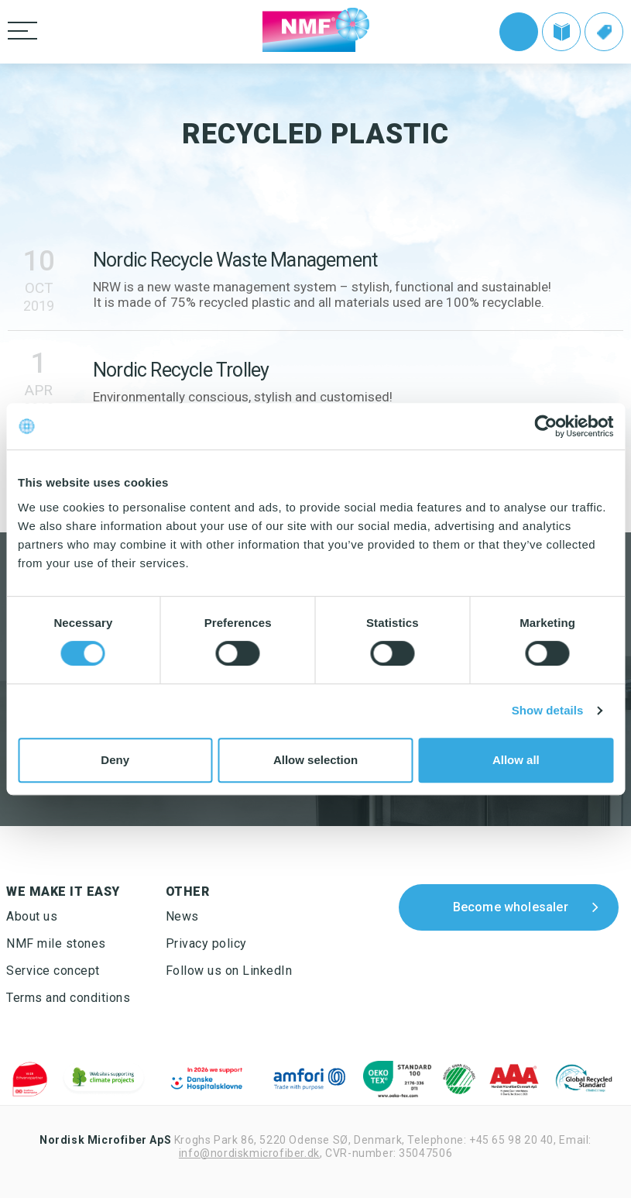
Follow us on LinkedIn (229, 970)
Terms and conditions (68, 997)
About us (31, 916)
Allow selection (315, 759)
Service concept (53, 970)
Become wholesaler (510, 907)
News (182, 916)
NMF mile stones (56, 943)
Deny (115, 759)
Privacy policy (206, 943)
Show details (548, 710)
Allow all (516, 759)
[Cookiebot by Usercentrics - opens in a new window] (545, 426)
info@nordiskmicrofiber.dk (249, 1153)
